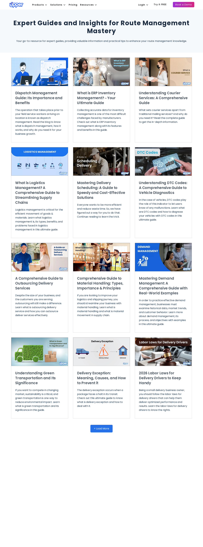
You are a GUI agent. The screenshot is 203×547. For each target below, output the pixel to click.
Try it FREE (160, 4)
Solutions (59, 5)
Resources (90, 5)
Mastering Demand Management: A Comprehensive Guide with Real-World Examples (163, 286)
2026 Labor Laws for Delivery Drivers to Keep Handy (160, 378)
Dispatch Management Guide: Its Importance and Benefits (38, 98)
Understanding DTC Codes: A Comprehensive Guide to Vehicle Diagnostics (163, 187)
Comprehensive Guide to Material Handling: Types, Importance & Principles (100, 283)
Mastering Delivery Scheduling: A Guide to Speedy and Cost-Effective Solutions (101, 190)
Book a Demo (183, 4)
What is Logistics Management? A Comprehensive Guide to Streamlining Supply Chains (37, 192)
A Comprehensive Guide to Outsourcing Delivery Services (39, 283)
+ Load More (101, 428)
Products (41, 5)
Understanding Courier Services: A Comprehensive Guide (163, 98)
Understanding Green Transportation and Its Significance (35, 378)
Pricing (73, 4)
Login (144, 5)
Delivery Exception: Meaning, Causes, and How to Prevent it (101, 378)
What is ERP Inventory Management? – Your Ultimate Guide (96, 98)
